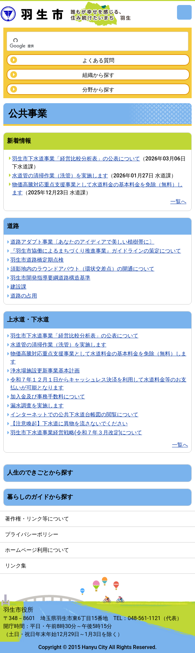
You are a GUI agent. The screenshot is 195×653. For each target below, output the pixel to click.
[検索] (89, 46)
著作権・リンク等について (37, 519)
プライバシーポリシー (31, 534)
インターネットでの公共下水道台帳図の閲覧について (74, 414)
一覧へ (178, 201)
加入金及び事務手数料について (47, 396)
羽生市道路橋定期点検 (37, 260)
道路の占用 (23, 296)
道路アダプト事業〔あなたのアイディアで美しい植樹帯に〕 (82, 242)
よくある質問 (98, 60)
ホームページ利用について (37, 550)
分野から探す (98, 90)
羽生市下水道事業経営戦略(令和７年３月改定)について (76, 432)
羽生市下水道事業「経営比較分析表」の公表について (76, 158)
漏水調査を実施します (37, 405)
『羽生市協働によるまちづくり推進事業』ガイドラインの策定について (95, 251)
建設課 (18, 287)
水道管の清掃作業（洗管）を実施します (60, 175)
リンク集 (15, 565)
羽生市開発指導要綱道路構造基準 (50, 278)
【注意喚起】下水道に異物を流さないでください (69, 423)
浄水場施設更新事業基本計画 (45, 370)
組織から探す (98, 75)
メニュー (184, 12)
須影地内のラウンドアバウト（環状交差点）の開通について (82, 269)
